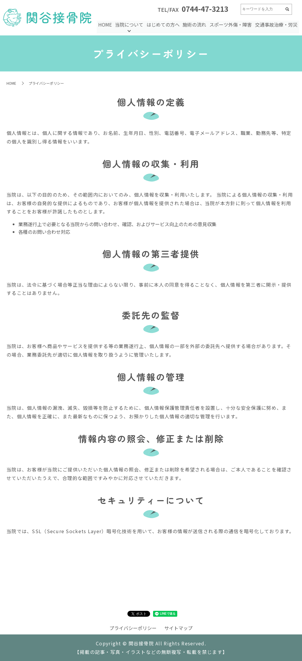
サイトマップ (178, 627)
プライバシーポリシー (133, 627)
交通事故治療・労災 (276, 24)
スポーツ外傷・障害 (231, 24)
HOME (107, 24)
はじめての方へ (163, 24)
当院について (130, 24)
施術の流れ (195, 24)
